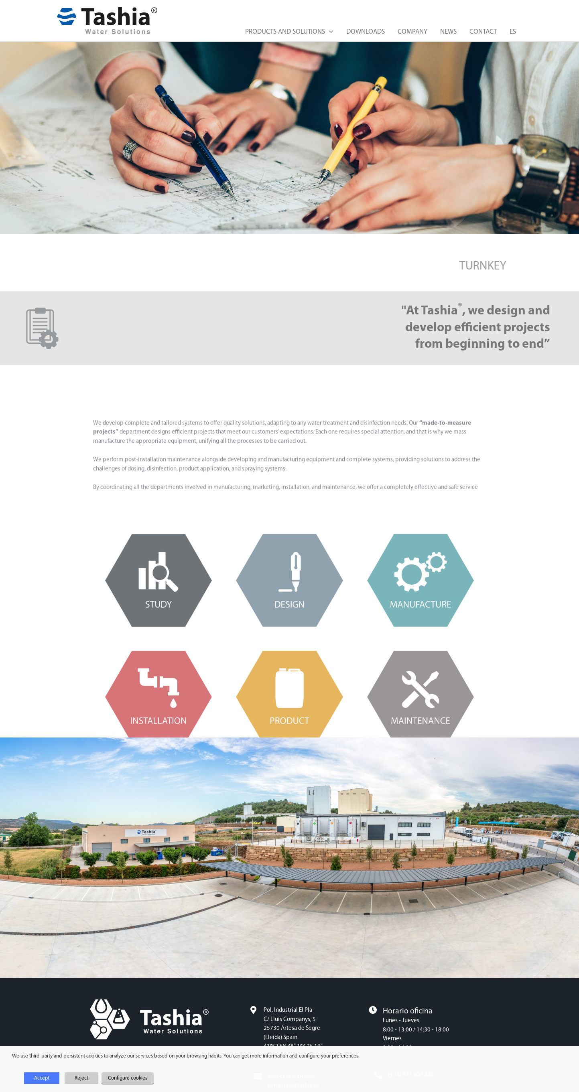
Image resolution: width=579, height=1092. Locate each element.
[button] (329, 32)
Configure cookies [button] (127, 1078)
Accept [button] (41, 1078)
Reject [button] (81, 1078)
